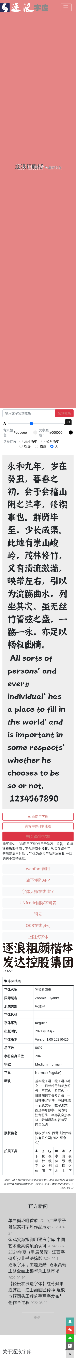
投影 (25, 446)
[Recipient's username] (29, 413)
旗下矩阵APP (38, 880)
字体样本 (56, 1161)
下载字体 (36, 1161)
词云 (38, 914)
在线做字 (70, 1161)
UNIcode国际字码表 (38, 902)
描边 (40, 446)
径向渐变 (50, 441)
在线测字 (50, 1161)
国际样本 (63, 1161)
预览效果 (64, 413)
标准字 (40, 1006)
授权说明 (43, 1161)
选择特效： (11, 441)
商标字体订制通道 (38, 826)
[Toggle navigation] (66, 7)
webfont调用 (38, 868)
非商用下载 (38, 816)
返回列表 (53, 167)
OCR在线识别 (38, 925)
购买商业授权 (38, 836)
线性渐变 (28, 441)
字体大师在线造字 (38, 891)
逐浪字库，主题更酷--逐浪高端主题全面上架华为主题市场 (37, 1271)
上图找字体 (38, 936)
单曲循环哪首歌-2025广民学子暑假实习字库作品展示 (37, 1227)
